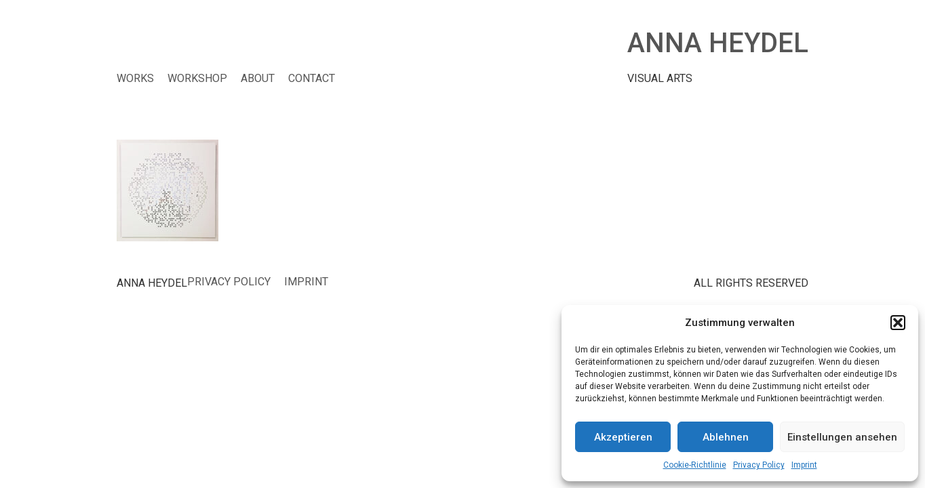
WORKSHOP (197, 78)
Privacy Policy (759, 465)
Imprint (804, 465)
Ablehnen (726, 437)
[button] (898, 322)
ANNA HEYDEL (717, 43)
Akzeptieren (623, 437)
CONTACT (311, 78)
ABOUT (258, 78)
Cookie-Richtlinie (694, 465)
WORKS (135, 78)
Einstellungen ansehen (842, 437)
